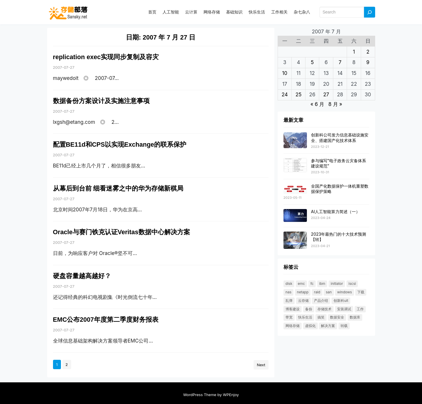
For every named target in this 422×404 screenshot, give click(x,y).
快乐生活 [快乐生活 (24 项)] (305, 317)
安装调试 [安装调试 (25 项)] (344, 309)
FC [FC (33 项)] (312, 283)
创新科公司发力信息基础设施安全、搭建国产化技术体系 (339, 137)
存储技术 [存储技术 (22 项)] (324, 309)
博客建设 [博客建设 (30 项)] (293, 309)
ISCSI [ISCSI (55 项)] (352, 283)
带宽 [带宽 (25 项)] (289, 317)
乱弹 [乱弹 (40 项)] (289, 300)
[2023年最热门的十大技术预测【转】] (295, 240)
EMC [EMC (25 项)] (301, 283)
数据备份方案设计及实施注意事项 (101, 101)
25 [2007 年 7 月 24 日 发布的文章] (298, 94)
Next (261, 364)
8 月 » (335, 104)
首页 (152, 11)
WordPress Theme (199, 394)
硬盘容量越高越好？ (82, 276)
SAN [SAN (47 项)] (329, 292)
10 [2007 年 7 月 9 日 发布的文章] (284, 73)
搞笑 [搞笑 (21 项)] (320, 317)
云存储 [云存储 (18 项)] (303, 300)
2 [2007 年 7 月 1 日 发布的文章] (367, 52)
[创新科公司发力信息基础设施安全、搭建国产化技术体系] (295, 140)
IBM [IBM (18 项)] (322, 283)
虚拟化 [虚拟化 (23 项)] (310, 325)
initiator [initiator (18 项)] (337, 283)
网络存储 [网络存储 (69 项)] (293, 325)
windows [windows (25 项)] (344, 292)
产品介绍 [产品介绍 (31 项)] (321, 300)
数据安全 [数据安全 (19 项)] (337, 317)
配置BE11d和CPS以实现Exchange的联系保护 (120, 144)
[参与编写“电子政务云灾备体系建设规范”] (295, 165)
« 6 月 (317, 104)
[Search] (369, 12)
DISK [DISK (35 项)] (289, 283)
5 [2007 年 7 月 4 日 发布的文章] (312, 62)
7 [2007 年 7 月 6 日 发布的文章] (340, 62)
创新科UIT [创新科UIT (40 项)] (341, 300)
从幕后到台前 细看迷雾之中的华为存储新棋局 (118, 188)
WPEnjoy (231, 394)
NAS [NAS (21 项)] (288, 292)
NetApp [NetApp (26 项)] (303, 292)
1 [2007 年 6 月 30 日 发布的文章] (354, 52)
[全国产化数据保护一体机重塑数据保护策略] (295, 189)
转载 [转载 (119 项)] (344, 325)
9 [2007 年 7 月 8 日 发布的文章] (368, 62)
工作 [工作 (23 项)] (360, 309)
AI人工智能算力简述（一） (335, 211)
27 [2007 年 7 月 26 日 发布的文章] (326, 94)
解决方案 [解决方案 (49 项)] (328, 325)
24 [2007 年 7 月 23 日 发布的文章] (285, 94)
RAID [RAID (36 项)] (317, 292)
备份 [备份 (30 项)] (308, 309)
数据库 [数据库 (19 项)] (355, 317)
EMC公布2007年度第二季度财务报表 (105, 319)
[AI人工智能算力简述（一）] (295, 215)
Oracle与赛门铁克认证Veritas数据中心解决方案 (121, 232)
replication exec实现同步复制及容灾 (106, 57)
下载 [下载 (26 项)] (360, 292)
